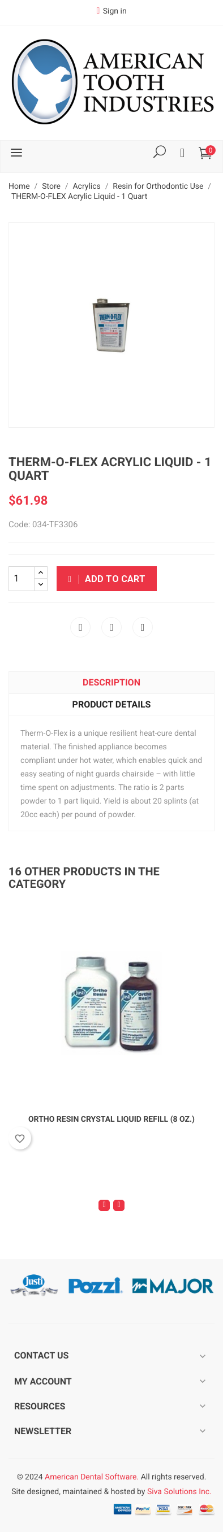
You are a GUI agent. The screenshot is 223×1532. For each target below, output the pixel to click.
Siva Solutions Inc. (179, 1491)
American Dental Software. (92, 1477)
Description (111, 682)
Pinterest (142, 627)
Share (80, 627)
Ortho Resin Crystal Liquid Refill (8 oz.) (111, 1119)
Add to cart (106, 579)
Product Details (111, 704)
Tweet (111, 627)
